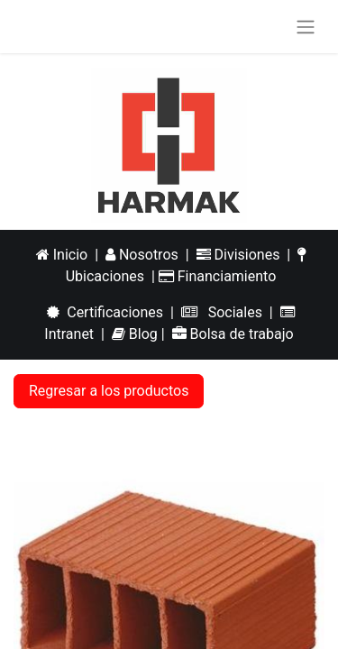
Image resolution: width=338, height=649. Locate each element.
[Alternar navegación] (305, 26)
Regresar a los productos (108, 390)
